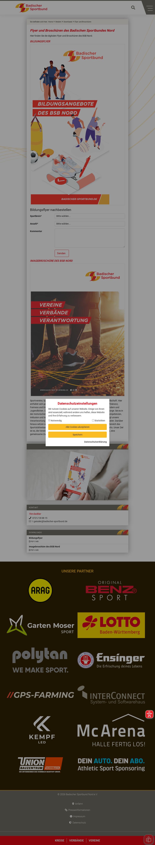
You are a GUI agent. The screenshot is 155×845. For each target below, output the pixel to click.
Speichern (77, 434)
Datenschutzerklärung (95, 442)
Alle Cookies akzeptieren (77, 427)
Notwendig (55, 420)
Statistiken (98, 420)
